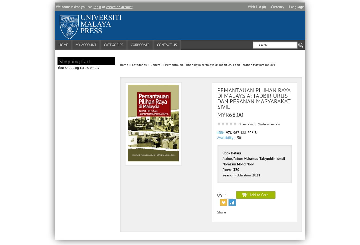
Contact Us (167, 45)
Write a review (269, 124)
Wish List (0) (257, 7)
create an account (119, 7)
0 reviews (246, 124)
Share (221, 212)
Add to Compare (232, 202)
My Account (86, 45)
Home (63, 45)
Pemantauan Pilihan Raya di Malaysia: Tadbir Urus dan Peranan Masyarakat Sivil (220, 65)
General (156, 65)
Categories (113, 45)
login (97, 7)
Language (296, 7)
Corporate (140, 45)
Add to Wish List (223, 202)
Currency (277, 7)
